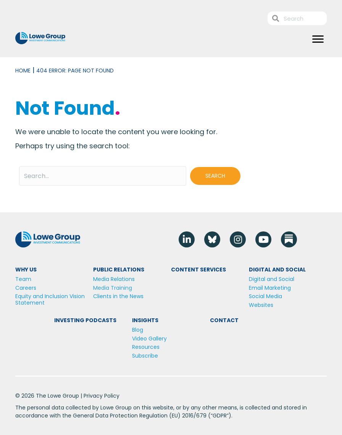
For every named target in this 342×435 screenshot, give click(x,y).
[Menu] (318, 39)
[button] (215, 176)
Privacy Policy (101, 396)
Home (23, 70)
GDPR (220, 415)
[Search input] (102, 176)
